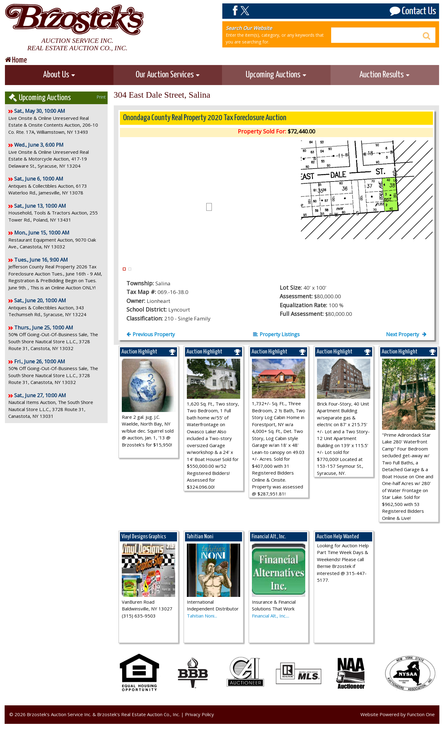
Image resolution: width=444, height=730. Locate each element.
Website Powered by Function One (397, 714)
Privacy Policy (199, 714)
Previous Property (150, 334)
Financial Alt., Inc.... (270, 616)
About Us (59, 75)
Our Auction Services (168, 75)
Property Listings (276, 334)
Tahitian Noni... (202, 616)
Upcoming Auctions (276, 75)
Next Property (406, 334)
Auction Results (385, 75)
